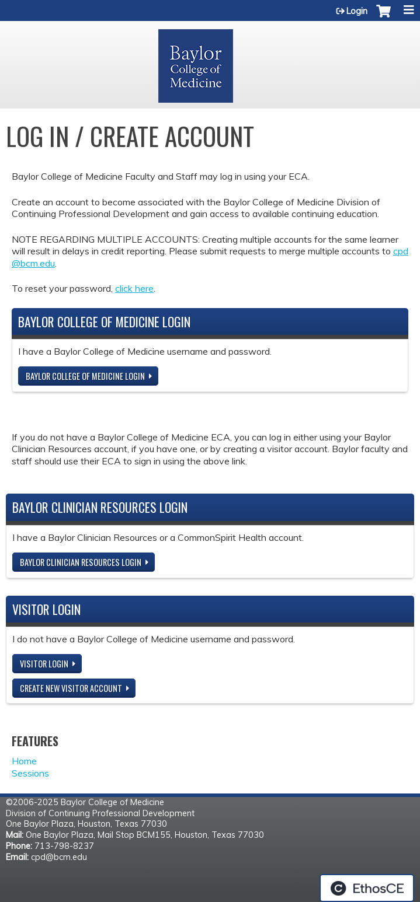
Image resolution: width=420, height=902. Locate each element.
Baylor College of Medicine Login (85, 376)
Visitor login (44, 664)
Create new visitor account (71, 688)
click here (134, 288)
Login (356, 11)
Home (24, 761)
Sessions (30, 773)
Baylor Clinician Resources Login (80, 562)
